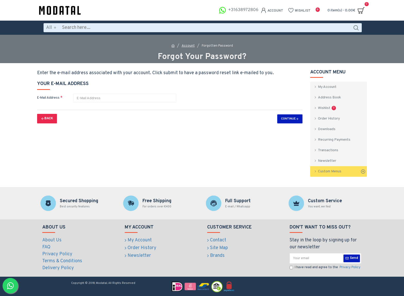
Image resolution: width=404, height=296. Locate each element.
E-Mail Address (48, 98)
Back (48, 118)
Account (188, 46)
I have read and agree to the (325, 267)
